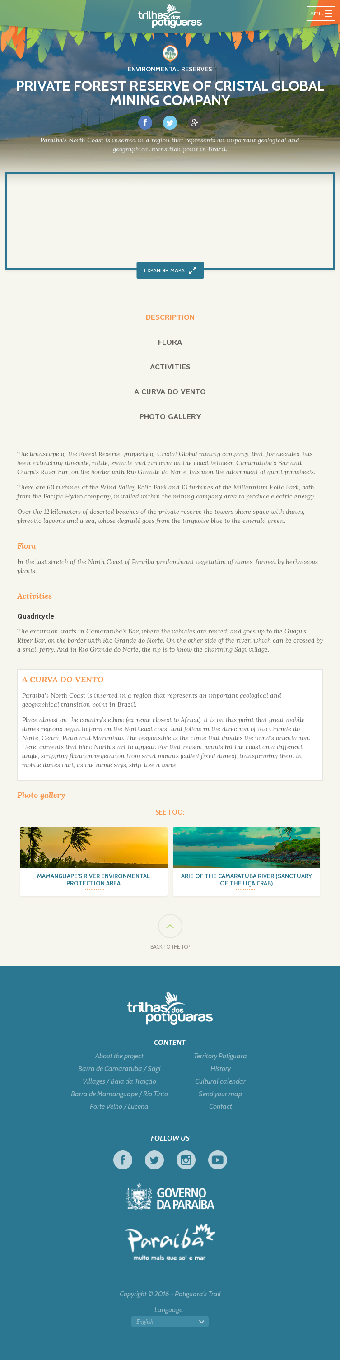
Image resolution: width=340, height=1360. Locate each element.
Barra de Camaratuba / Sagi (119, 1068)
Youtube (217, 1159)
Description (170, 317)
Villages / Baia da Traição (119, 1081)
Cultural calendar (220, 1081)
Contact (220, 1106)
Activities (170, 367)
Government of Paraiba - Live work (170, 1196)
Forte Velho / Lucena (119, 1106)
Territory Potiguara (220, 1056)
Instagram (186, 1159)
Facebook (122, 1159)
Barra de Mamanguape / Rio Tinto (119, 1094)
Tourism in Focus (170, 1242)
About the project (119, 1056)
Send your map (220, 1094)
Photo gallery (170, 417)
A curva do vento (170, 392)
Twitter (154, 1159)
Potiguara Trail (170, 16)
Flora (170, 342)
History (220, 1068)
